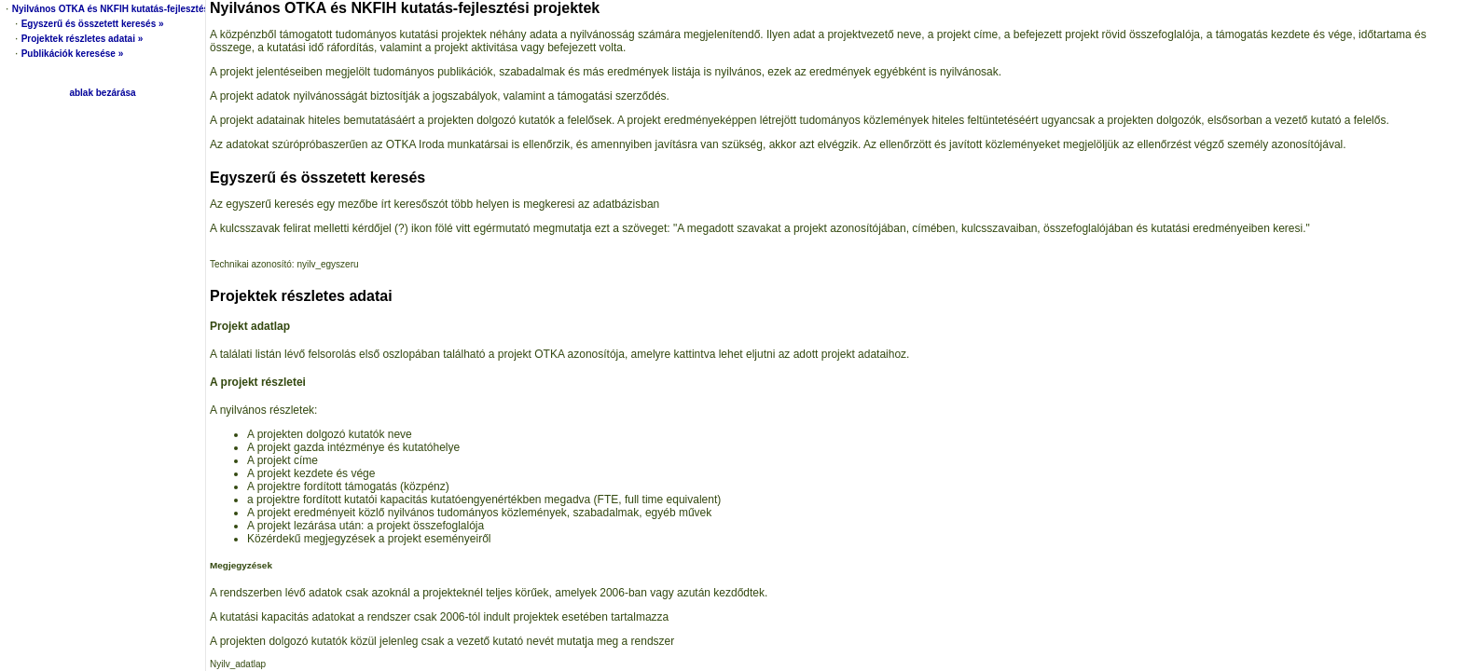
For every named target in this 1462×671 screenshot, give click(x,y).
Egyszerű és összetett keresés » (92, 24)
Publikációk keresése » (72, 53)
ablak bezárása (102, 93)
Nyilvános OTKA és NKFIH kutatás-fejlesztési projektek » (138, 9)
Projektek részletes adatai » (82, 39)
